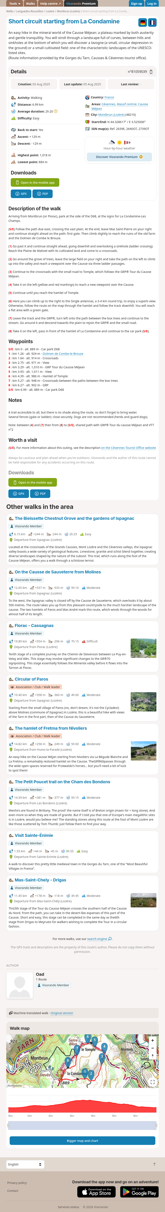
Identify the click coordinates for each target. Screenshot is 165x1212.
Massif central (126, 104)
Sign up (136, 4)
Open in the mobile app (35, 182)
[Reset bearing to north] (153, 1056)
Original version (62, 1013)
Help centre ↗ (50, 4)
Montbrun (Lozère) (111, 115)
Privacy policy (17, 1183)
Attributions (14, 1085)
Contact (12, 1191)
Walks (30, 4)
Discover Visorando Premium (119, 157)
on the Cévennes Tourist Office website (128, 448)
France (109, 97)
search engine (99, 939)
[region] (82, 1061)
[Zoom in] (153, 1040)
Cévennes (108, 104)
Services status (68, 1207)
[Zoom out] (153, 1048)
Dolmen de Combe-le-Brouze (63, 354)
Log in (151, 4)
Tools (15, 4)
